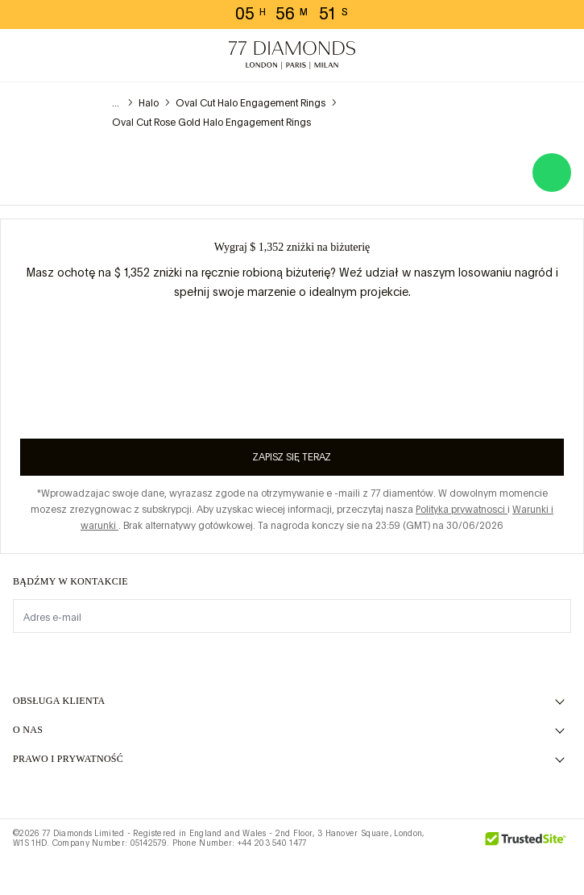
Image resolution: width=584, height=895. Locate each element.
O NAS (28, 729)
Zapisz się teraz (292, 457)
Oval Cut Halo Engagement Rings (250, 103)
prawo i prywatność (68, 758)
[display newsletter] (551, 615)
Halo (149, 103)
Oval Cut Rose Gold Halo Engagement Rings (211, 122)
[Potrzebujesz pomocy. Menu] (61, 55)
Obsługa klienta (59, 700)
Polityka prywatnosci (461, 509)
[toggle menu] (25, 55)
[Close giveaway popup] (565, 237)
